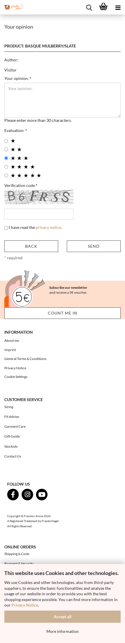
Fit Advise (11, 416)
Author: (11, 59)
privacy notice (48, 227)
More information (62, 631)
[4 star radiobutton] (6, 167)
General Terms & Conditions (25, 359)
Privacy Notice (25, 604)
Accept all (62, 616)
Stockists (11, 446)
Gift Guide (12, 436)
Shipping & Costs (16, 554)
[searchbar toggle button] (89, 7)
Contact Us (12, 456)
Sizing (8, 407)
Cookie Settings (15, 376)
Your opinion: (17, 78)
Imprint (10, 350)
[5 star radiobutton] (6, 175)
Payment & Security (18, 563)
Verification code (20, 185)
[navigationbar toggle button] (118, 7)
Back (31, 246)
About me (11, 340)
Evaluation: (14, 130)
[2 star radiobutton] (6, 149)
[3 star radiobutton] (6, 158)
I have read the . (35, 227)
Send (94, 246)
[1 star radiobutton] (6, 141)
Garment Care (15, 426)
